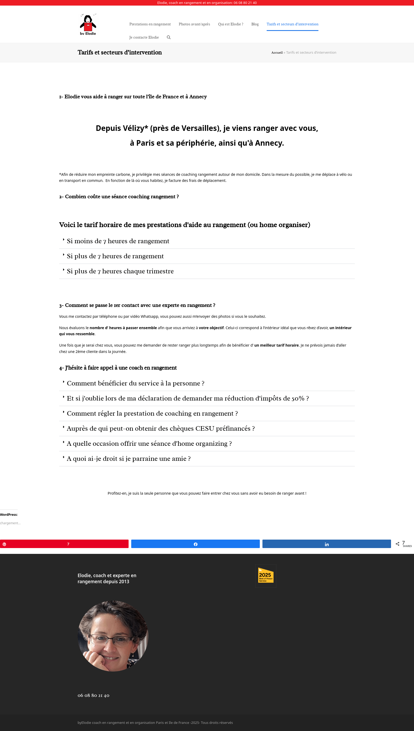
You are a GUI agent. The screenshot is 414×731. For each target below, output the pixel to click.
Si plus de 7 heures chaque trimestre (120, 271)
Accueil (277, 52)
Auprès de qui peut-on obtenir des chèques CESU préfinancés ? (161, 428)
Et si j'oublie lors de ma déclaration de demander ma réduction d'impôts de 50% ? (188, 398)
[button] (169, 37)
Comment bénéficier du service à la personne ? (135, 383)
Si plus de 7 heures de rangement (115, 256)
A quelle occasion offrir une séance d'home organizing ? (149, 443)
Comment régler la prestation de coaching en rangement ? (152, 413)
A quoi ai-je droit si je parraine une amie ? (129, 458)
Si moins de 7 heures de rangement (118, 241)
